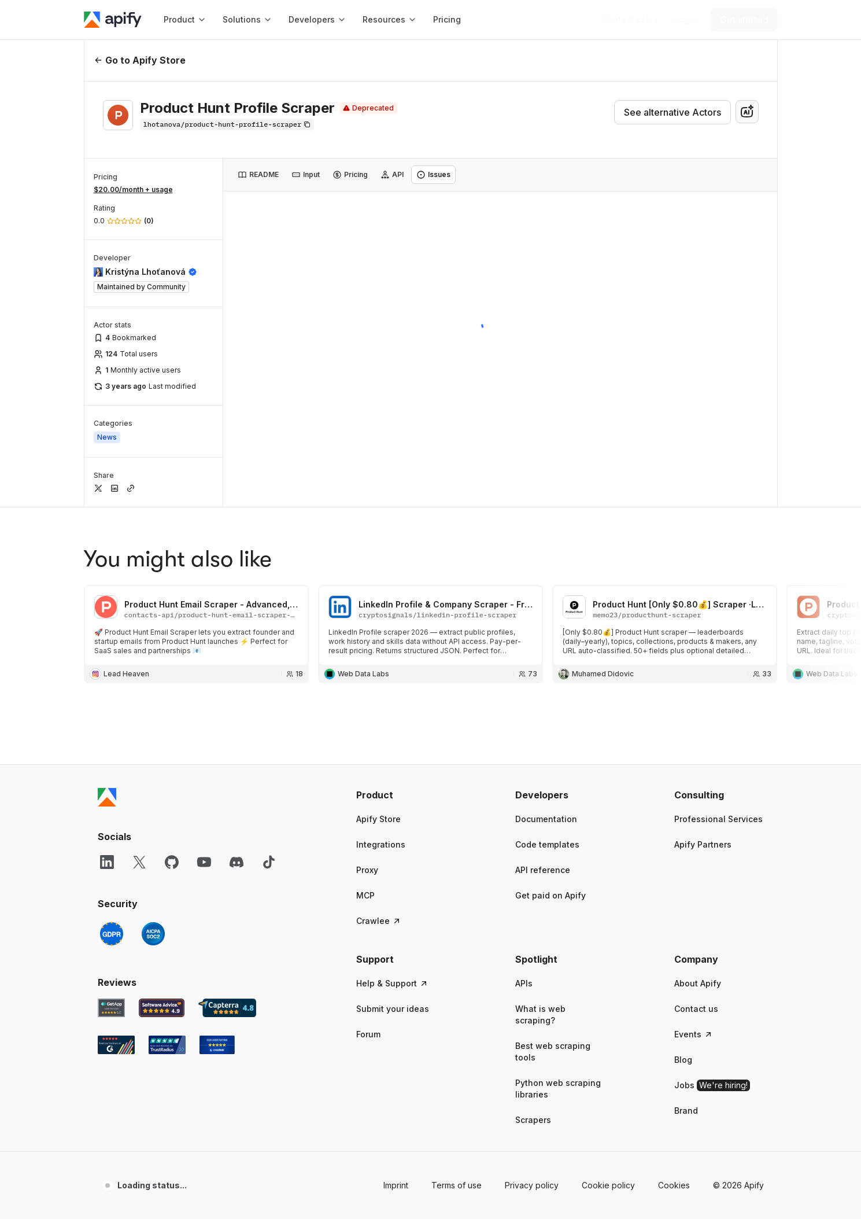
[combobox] (747, 111)
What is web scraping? (540, 1014)
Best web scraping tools (552, 1051)
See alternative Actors (672, 112)
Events (693, 1034)
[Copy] (227, 124)
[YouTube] (204, 862)
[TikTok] (269, 862)
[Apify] (113, 20)
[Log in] (686, 19)
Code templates (547, 844)
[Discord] (236, 862)
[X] (139, 862)
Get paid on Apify (550, 895)
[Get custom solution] (630, 19)
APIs (524, 983)
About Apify (697, 983)
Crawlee (378, 921)
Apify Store (378, 819)
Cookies (674, 1185)
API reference (542, 870)
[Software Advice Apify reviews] (161, 1008)
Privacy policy (532, 1185)
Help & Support (392, 983)
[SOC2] (153, 934)
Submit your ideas (392, 1009)
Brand (686, 1110)
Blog (683, 1060)
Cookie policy (608, 1185)
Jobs (712, 1085)
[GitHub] (171, 862)
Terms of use (456, 1185)
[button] (401, 795)
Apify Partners (702, 844)
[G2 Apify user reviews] (116, 1045)
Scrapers (533, 1120)
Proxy (367, 870)
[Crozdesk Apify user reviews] (217, 1045)
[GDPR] (111, 934)
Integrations (380, 844)
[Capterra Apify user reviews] (227, 1008)
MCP (365, 895)
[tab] (258, 174)
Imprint (395, 1185)
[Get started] (744, 19)
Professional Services (718, 819)
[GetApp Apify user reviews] (111, 1008)
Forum (368, 1034)
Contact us (696, 1009)
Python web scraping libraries (558, 1088)
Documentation (546, 819)
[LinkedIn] (107, 862)
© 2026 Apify (738, 1185)
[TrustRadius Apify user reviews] (167, 1045)
